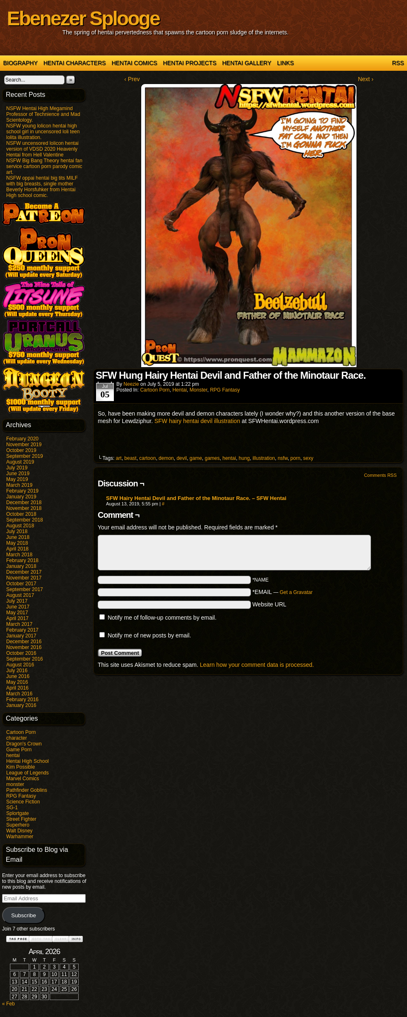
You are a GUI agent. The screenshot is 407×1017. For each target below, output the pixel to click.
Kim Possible (20, 767)
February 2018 (22, 560)
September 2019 (24, 456)
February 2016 (22, 699)
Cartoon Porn (21, 732)
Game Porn (18, 750)
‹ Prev (132, 79)
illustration (264, 458)
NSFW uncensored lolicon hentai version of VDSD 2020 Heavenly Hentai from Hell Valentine (42, 149)
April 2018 (17, 549)
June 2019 (17, 473)
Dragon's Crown (24, 744)
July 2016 (16, 670)
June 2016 (17, 676)
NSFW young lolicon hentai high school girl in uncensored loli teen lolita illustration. (42, 131)
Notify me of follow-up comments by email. (162, 617)
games (212, 458)
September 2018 (24, 520)
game (196, 458)
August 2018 (20, 526)
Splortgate (17, 813)
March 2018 (19, 555)
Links (285, 63)
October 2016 (21, 653)
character (16, 738)
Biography (20, 63)
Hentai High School (27, 761)
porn (295, 458)
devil (181, 458)
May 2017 (17, 612)
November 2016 (23, 647)
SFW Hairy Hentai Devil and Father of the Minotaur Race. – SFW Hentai (196, 498)
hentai (13, 755)
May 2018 (17, 543)
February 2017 (22, 630)
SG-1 (12, 807)
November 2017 (23, 578)
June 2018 (17, 537)
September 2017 (24, 589)
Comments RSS (380, 475)
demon (166, 458)
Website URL (269, 604)
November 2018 (23, 508)
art (119, 458)
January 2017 (21, 636)
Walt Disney (19, 831)
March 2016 (19, 694)
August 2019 (20, 462)
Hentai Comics (134, 63)
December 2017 (23, 572)
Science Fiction (23, 802)
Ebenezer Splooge (83, 18)
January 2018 (21, 566)
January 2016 (21, 705)
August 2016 (20, 665)
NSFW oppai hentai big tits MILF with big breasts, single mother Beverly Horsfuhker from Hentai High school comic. (42, 186)
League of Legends (27, 773)
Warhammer (20, 836)
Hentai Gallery (246, 63)
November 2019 (23, 444)
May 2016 (17, 682)
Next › (365, 79)
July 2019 (16, 468)
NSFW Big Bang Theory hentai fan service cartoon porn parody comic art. (44, 166)
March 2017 (19, 624)
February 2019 (22, 491)
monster (15, 784)
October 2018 (21, 514)
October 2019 (21, 450)
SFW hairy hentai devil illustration (197, 421)
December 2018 (23, 502)
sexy (308, 458)
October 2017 (21, 584)
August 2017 (20, 595)
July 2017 (16, 601)
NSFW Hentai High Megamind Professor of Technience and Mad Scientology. (43, 114)
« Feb (8, 1004)
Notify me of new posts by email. (149, 635)
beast (130, 458)
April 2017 (17, 618)
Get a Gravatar (296, 592)
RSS (398, 63)
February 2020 (22, 439)
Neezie (131, 384)
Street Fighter (21, 819)
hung (244, 458)
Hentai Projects (190, 63)
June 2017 (17, 607)
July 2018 (16, 531)
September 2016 (24, 659)
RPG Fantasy (21, 796)
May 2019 (17, 479)
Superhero (17, 825)
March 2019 (19, 485)
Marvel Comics (22, 778)
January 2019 (21, 497)
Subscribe (23, 915)
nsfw (283, 458)
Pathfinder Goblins (26, 790)
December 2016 (23, 641)
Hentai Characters (74, 63)
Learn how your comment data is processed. (257, 664)
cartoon (147, 458)
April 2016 (17, 688)
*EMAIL (282, 592)
